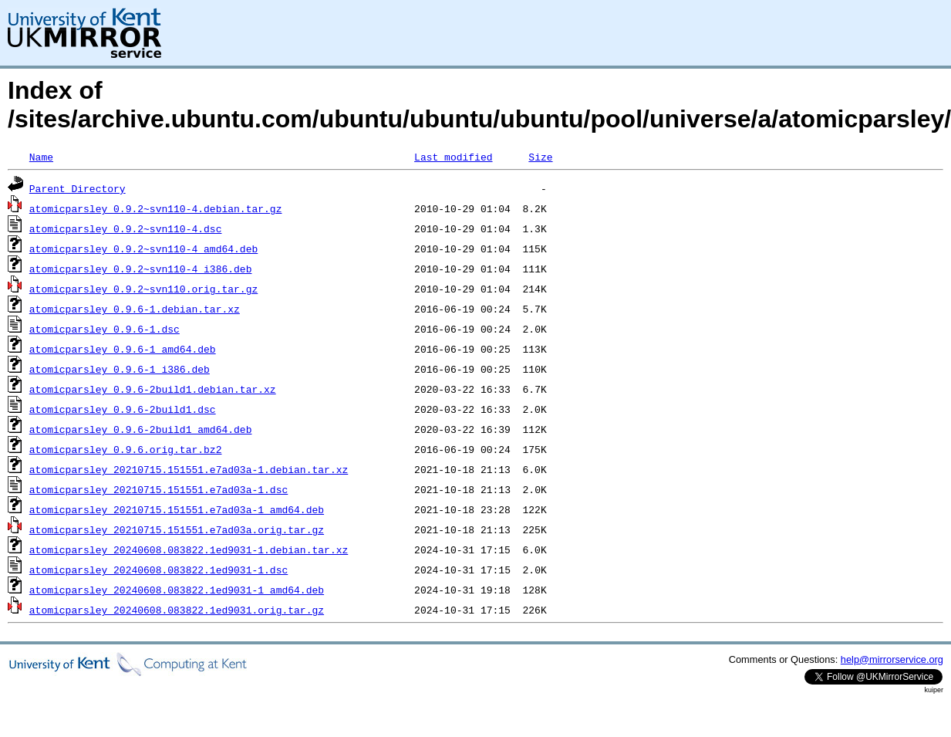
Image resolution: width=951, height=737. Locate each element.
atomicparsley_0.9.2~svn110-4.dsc (125, 228)
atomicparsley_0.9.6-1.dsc (104, 329)
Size (540, 157)
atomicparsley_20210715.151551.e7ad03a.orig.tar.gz (176, 529)
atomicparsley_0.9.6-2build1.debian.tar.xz (152, 389)
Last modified (453, 157)
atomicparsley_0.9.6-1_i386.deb (119, 369)
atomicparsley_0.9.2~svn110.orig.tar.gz (143, 289)
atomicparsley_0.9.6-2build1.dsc (122, 409)
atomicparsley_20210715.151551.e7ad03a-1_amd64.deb (176, 509)
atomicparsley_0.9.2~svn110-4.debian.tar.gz (155, 208)
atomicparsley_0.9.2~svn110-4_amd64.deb (143, 248)
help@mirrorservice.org (892, 659)
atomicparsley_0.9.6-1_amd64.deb (122, 349)
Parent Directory (77, 188)
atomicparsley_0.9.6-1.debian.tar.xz (134, 309)
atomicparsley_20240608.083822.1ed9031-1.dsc (158, 569)
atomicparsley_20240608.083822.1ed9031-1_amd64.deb (176, 590)
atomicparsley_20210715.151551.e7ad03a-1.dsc (158, 489)
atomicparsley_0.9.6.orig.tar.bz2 (125, 449)
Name (41, 157)
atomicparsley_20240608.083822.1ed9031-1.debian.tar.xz (188, 549)
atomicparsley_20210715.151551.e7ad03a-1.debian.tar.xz (188, 469)
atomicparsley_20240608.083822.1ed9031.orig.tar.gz (176, 610)
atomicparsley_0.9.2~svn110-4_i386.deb (140, 269)
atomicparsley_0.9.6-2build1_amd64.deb (140, 429)
